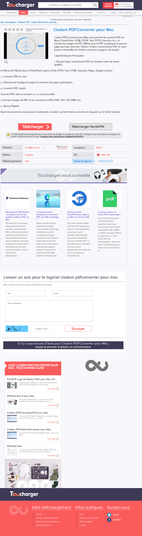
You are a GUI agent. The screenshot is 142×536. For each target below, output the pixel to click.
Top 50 (37, 514)
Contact (80, 525)
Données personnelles (86, 518)
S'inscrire (126, 4)
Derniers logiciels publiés (45, 518)
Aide (79, 514)
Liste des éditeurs (41, 525)
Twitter (116, 515)
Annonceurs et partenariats (45, 521)
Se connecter (127, 6)
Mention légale (83, 521)
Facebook (117, 520)
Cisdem (29, 155)
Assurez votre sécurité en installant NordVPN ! (62, 136)
